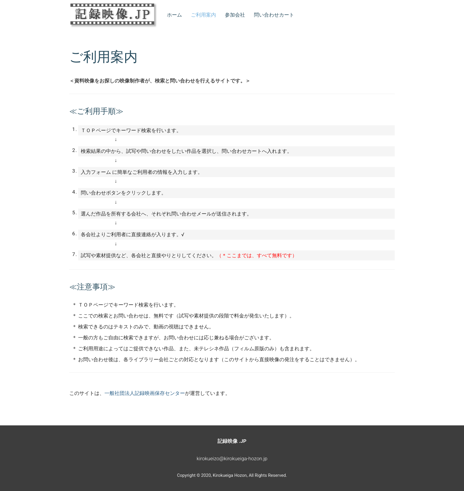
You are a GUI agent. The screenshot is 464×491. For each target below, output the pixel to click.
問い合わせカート (274, 15)
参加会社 (235, 15)
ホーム (174, 15)
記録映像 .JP (232, 441)
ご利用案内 (203, 15)
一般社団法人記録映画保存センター (144, 393)
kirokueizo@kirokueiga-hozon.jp (231, 458)
